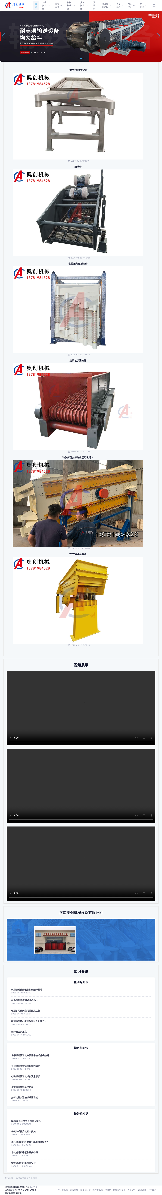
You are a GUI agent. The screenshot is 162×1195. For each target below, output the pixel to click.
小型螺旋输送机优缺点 (22, 1086)
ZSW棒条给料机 (78, 554)
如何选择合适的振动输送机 (24, 1097)
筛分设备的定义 (19, 1031)
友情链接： (10, 1178)
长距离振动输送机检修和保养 (25, 1065)
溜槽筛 (77, 166)
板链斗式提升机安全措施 (23, 1131)
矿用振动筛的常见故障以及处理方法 (29, 1021)
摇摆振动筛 (85, 1190)
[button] (78, 58)
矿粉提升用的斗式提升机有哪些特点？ (30, 1142)
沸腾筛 (108, 1190)
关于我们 (152, 1190)
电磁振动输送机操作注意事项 (25, 1076)
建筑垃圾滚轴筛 (78, 360)
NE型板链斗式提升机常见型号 (26, 1121)
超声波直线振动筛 (78, 70)
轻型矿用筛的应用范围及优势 (25, 1010)
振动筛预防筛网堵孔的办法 (24, 1000)
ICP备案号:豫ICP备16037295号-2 (20, 1190)
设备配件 (132, 1190)
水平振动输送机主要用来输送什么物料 (30, 1055)
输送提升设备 (119, 1190)
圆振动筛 (74, 1190)
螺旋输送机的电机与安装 (23, 1163)
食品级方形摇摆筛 (78, 263)
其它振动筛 (98, 1190)
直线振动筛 (63, 1190)
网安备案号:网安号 (13, 1193)
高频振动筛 (21, 1178)
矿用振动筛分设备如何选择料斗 (26, 989)
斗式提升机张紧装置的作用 (24, 1152)
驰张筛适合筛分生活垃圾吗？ (77, 457)
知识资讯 (142, 1190)
